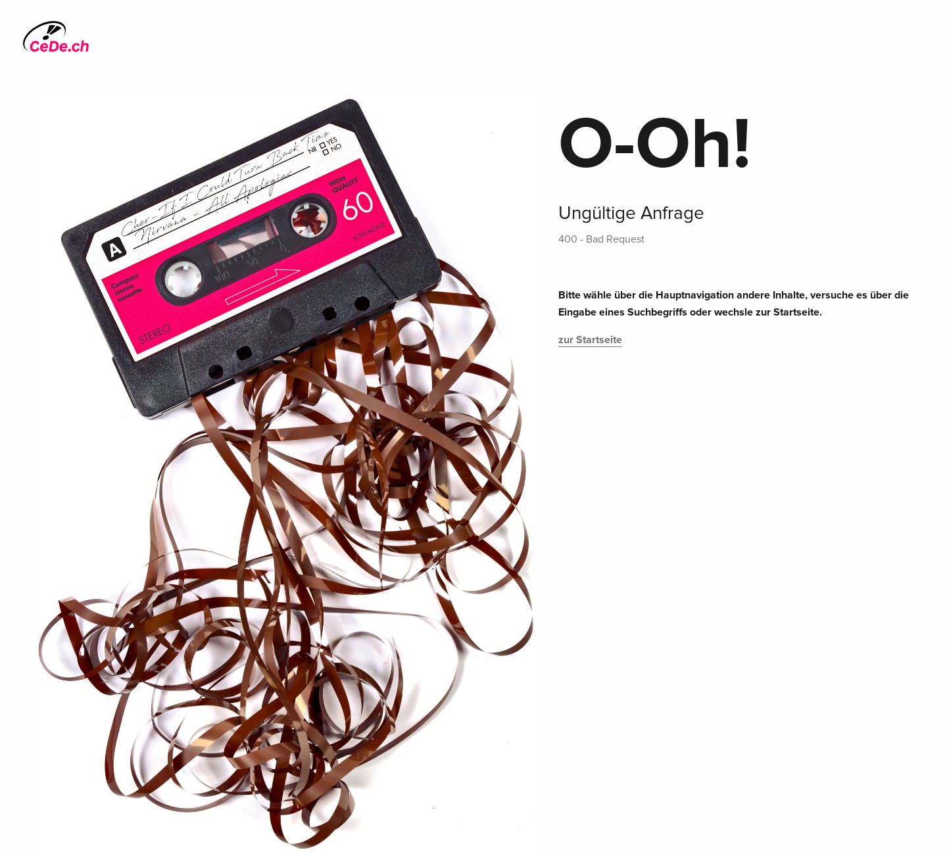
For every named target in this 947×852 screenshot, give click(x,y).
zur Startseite (590, 339)
